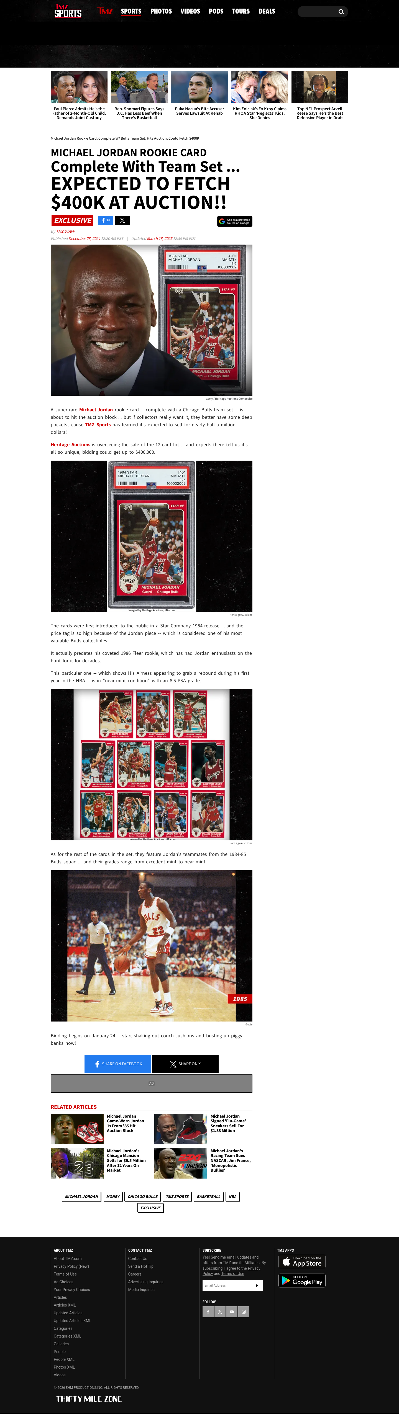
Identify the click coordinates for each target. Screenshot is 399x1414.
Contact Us (137, 1258)
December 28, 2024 (84, 238)
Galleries (61, 1344)
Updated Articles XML (72, 1320)
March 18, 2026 (160, 238)
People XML (64, 1359)
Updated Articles (68, 1313)
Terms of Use (65, 1274)
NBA (232, 1196)
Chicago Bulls (142, 1196)
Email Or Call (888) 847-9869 (114, 34)
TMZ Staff (65, 231)
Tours (283, 56)
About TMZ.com (68, 1258)
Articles (60, 1297)
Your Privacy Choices (72, 1289)
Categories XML (67, 1336)
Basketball (208, 1196)
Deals (324, 56)
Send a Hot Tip (141, 1266)
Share (118, 1064)
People (60, 1351)
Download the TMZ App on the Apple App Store (302, 1262)
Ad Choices (63, 1282)
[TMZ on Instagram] (83, 10)
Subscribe (257, 1285)
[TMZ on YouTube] (231, 1311)
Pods (243, 56)
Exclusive (150, 1207)
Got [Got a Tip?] (68, 34)
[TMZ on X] (63, 10)
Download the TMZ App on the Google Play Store (302, 1281)
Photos (155, 56)
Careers (135, 1274)
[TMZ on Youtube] (73, 10)
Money (112, 1196)
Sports (107, 56)
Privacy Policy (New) (71, 1266)
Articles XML (65, 1305)
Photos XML (64, 1367)
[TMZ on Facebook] (55, 10)
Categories (63, 1328)
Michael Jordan (81, 1196)
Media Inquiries (141, 1289)
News (65, 56)
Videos (201, 56)
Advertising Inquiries (145, 1282)
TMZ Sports (98, 424)
